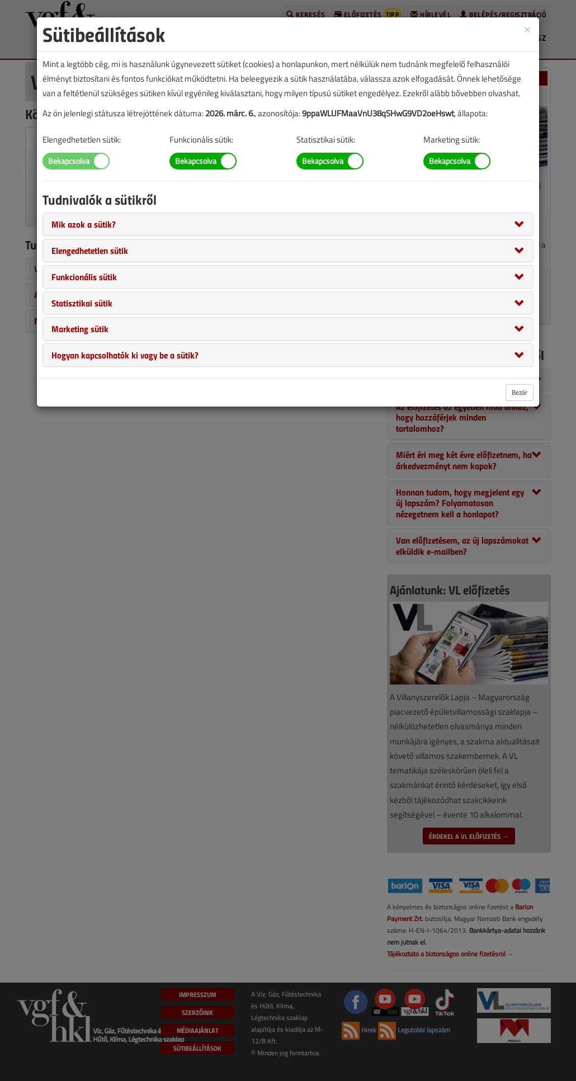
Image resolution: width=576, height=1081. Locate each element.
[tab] (288, 224)
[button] (83, 223)
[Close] (527, 29)
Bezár (519, 392)
